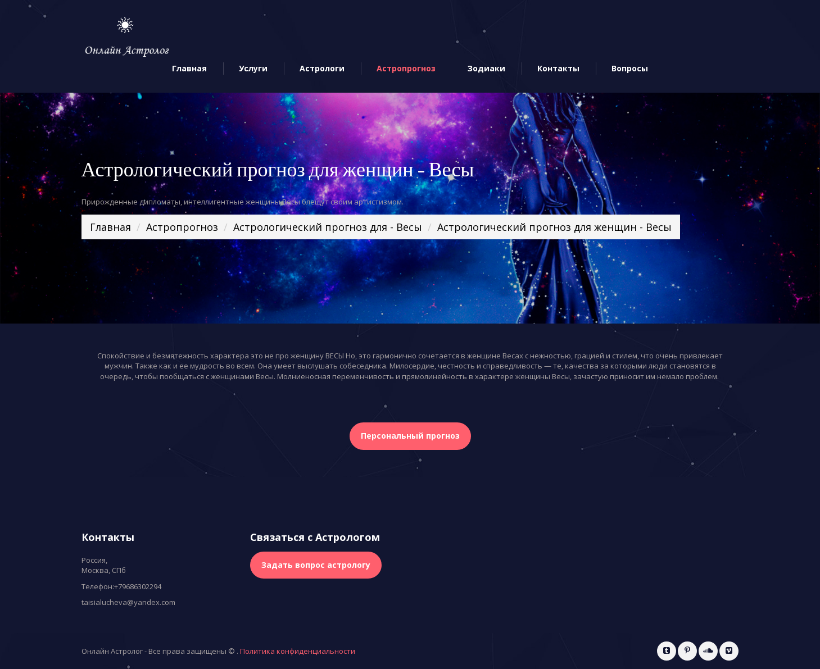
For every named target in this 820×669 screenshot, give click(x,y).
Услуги (253, 69)
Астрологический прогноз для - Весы (327, 227)
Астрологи (322, 69)
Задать (315, 564)
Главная (189, 69)
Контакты (558, 69)
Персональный (410, 435)
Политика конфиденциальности (297, 651)
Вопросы (629, 69)
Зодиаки (486, 69)
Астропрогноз (406, 69)
